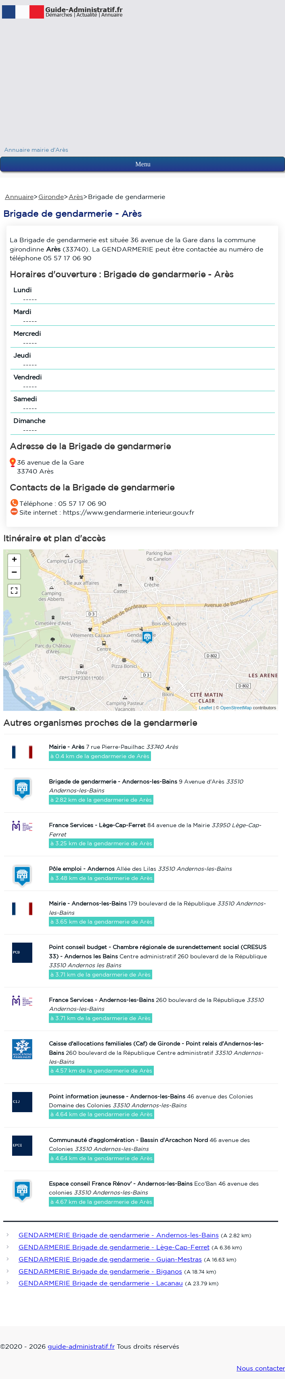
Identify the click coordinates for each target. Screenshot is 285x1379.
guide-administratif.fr (81, 1346)
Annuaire (19, 196)
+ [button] (14, 560)
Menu (142, 164)
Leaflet (205, 707)
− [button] (14, 573)
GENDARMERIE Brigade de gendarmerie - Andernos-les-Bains (119, 1235)
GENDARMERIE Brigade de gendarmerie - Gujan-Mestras (110, 1259)
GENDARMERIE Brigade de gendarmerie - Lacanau (101, 1283)
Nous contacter (261, 1368)
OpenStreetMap (236, 707)
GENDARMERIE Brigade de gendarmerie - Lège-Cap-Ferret (114, 1247)
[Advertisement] (142, 84)
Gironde (51, 196)
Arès (76, 196)
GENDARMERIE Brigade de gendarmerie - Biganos (100, 1271)
